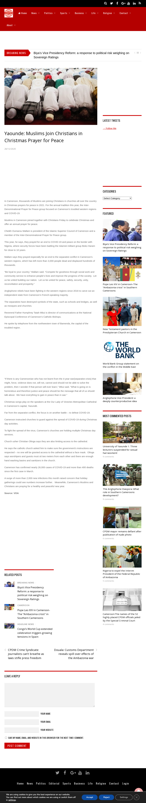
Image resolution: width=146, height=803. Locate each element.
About (10, 25)
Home (22, 13)
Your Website (46, 729)
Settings (124, 797)
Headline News (25, 624)
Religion (107, 13)
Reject (106, 797)
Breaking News (25, 582)
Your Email (45, 721)
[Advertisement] (73, 39)
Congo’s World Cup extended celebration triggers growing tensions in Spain (35, 632)
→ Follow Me (109, 128)
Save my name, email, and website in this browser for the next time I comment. (46, 737)
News (34, 13)
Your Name (45, 713)
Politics (48, 13)
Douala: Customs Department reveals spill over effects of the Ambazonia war (75, 654)
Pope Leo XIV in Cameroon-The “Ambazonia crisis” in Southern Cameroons (33, 614)
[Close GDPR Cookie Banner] (136, 797)
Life (93, 13)
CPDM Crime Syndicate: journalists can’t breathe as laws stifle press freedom (24, 654)
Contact (124, 13)
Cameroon (23, 605)
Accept (88, 797)
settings (15, 800)
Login (125, 783)
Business (79, 13)
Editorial (54, 783)
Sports (63, 13)
